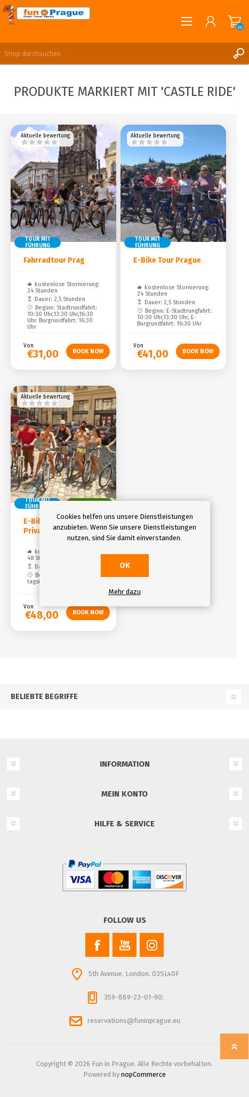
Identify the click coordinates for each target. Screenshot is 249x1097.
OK (124, 565)
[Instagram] (152, 945)
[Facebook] (97, 945)
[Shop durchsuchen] (114, 53)
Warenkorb (234, 21)
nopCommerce (143, 1074)
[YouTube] (124, 945)
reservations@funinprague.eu (133, 1021)
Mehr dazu (125, 592)
